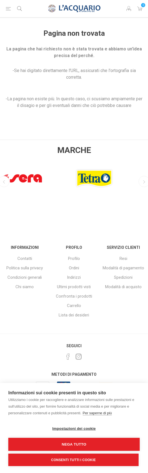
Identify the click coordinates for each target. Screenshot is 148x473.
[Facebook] (68, 356)
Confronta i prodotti (74, 296)
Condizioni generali (24, 277)
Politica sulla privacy (24, 267)
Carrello (74, 305)
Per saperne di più (97, 413)
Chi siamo (24, 286)
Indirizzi (74, 277)
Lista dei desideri (74, 315)
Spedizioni (123, 277)
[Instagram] (78, 356)
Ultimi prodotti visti (74, 286)
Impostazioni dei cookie (74, 428)
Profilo (74, 258)
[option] (38, 177)
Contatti (24, 258)
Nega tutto (74, 444)
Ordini (74, 267)
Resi (123, 258)
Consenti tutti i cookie (73, 460)
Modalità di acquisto (123, 286)
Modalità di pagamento (123, 267)
